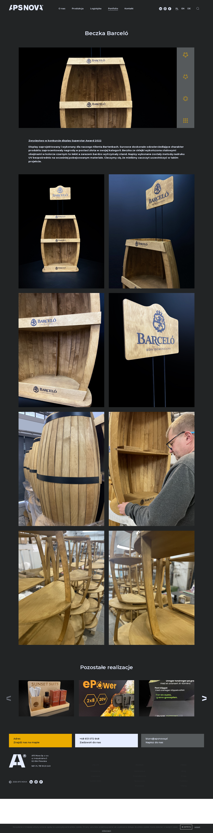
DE (189, 8)
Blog (183, 761)
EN (182, 8)
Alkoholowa (139, 761)
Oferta (184, 776)
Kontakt (129, 8)
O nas (62, 8)
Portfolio (113, 8)
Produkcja (78, 8)
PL (177, 8)
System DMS (95, 771)
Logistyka (95, 8)
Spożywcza (139, 771)
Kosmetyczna (139, 766)
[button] (204, 697)
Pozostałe (139, 776)
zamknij (186, 827)
